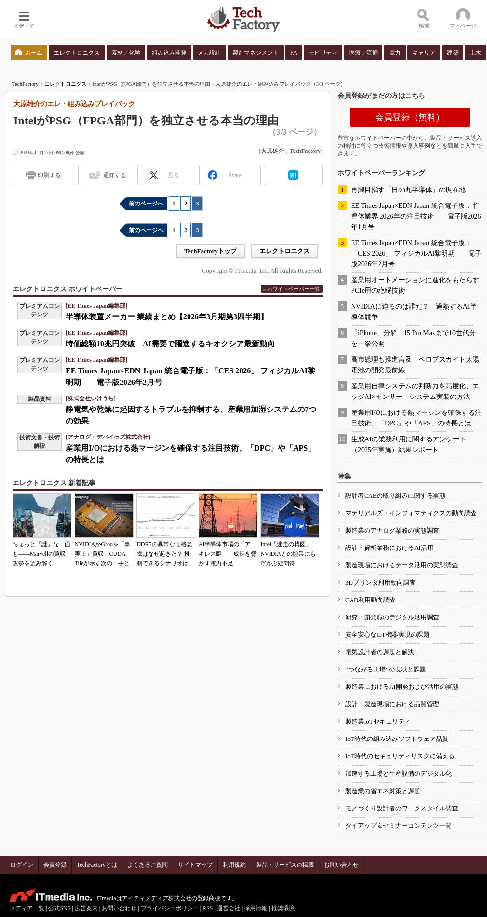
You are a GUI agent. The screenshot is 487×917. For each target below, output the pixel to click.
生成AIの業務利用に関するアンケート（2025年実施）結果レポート (408, 444)
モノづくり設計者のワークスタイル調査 (401, 808)
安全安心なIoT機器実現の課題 (387, 634)
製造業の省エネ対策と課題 (382, 790)
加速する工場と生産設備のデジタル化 (398, 773)
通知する (114, 175)
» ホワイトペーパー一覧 (291, 289)
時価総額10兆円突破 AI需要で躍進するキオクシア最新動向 (170, 344)
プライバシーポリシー (170, 908)
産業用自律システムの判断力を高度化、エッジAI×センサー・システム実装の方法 (415, 391)
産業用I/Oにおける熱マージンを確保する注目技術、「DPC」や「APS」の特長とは (416, 418)
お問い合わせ (341, 865)
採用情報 (255, 908)
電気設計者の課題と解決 (379, 652)
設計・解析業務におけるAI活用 (389, 547)
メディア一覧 (27, 908)
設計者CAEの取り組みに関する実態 (395, 495)
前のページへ (146, 203)
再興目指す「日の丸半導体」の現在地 (408, 189)
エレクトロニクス (65, 84)
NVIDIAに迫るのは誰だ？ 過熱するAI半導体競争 (414, 312)
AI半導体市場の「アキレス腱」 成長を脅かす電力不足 (228, 554)
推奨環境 (283, 908)
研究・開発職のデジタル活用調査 (392, 617)
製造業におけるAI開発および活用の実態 (402, 686)
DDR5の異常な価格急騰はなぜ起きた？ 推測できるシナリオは (164, 554)
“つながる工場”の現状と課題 (385, 669)
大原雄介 (272, 151)
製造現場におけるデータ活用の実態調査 (401, 565)
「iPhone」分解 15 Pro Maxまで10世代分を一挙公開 (413, 338)
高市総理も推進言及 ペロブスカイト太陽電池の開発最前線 (415, 365)
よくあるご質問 (147, 865)
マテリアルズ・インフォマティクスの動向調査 (411, 513)
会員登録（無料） (410, 117)
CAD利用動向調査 (370, 599)
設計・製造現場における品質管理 (392, 704)
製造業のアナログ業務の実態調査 (392, 530)
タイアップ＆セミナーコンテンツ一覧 (398, 825)
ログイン (21, 865)
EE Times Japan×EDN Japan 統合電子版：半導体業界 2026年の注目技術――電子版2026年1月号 (416, 216)
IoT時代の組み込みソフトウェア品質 (396, 738)
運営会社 (228, 908)
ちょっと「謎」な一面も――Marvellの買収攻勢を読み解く (41, 554)
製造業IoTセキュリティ (378, 721)
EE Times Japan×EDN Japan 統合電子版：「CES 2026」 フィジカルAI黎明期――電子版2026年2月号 (416, 253)
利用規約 (234, 865)
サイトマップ (195, 865)
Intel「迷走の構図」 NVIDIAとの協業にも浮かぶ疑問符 (288, 554)
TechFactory (25, 84)
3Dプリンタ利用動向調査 (380, 582)
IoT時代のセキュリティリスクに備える (400, 756)
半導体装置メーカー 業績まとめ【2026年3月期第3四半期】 (167, 317)
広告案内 (86, 908)
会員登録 (55, 865)
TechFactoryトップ (210, 251)
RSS (208, 908)
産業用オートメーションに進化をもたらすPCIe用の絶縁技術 (415, 285)
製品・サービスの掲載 (285, 865)
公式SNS (59, 908)
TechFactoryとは (97, 865)
